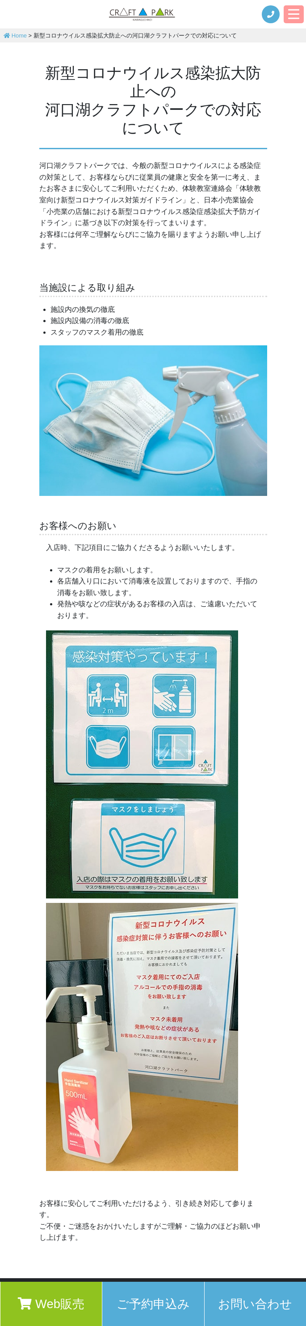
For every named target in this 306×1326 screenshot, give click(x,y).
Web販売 (51, 1304)
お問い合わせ (255, 1304)
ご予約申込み (153, 1304)
